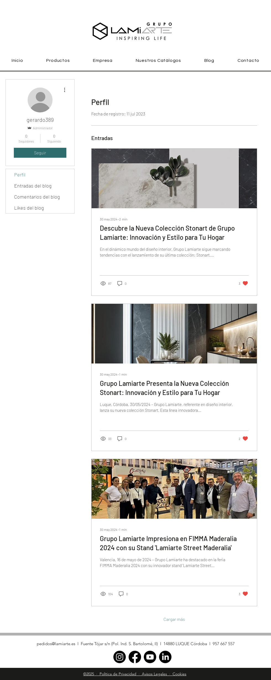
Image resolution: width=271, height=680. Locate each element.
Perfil (19, 175)
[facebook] (135, 657)
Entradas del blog (32, 186)
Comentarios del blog (37, 197)
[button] (58, 60)
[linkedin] (165, 657)
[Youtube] (150, 657)
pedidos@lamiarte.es (56, 643)
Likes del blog (29, 208)
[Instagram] (119, 657)
